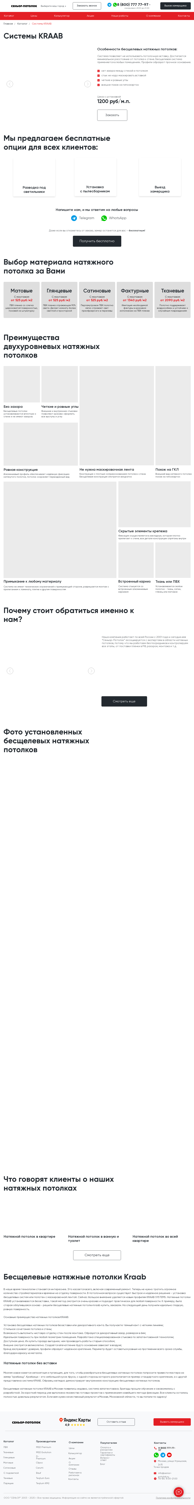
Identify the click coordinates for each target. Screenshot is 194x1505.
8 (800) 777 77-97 (132, 5)
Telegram (86, 218)
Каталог (22, 24)
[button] (175, 6)
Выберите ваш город (52, 6)
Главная (8, 24)
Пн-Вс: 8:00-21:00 (167, 1479)
